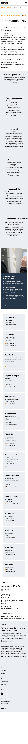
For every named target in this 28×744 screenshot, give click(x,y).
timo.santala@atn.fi (10, 366)
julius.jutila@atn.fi (10, 537)
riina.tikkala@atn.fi (10, 445)
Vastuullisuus (4, 679)
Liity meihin (4, 676)
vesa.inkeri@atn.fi (10, 554)
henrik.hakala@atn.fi (10, 345)
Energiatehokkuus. (6, 15)
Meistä (3, 673)
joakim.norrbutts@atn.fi (11, 466)
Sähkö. (24, 15)
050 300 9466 (9, 384)
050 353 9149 (9, 552)
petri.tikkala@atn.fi (10, 324)
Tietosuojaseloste (5, 687)
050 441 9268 (9, 443)
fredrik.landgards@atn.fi (11, 487)
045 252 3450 (9, 501)
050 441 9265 (9, 422)
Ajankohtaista (4, 681)
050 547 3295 (9, 401)
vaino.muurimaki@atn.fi (11, 503)
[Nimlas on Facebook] (13, 694)
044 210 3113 (9, 518)
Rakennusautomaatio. (16, 15)
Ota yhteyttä (4, 684)
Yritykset (3, 670)
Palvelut (3, 668)
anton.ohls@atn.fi (10, 520)
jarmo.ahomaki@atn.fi (11, 424)
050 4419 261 (9, 322)
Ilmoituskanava (5, 689)
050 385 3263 (9, 364)
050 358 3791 (9, 343)
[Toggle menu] (26, 2)
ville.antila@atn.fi (10, 571)
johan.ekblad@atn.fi (10, 404)
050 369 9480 (9, 484)
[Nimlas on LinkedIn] (13, 692)
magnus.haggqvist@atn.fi (12, 387)
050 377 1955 (9, 569)
